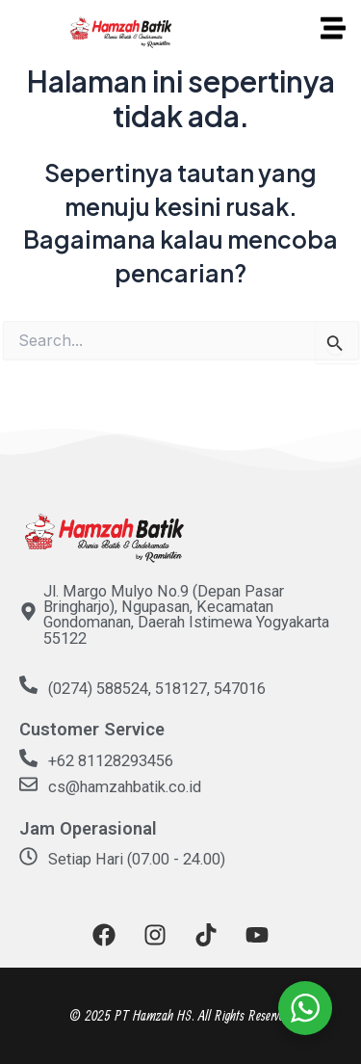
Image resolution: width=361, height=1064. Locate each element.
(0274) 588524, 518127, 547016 (157, 688)
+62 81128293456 (110, 761)
